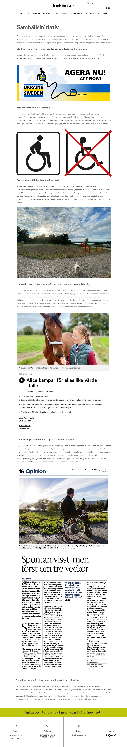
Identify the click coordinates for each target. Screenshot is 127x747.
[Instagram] (115, 735)
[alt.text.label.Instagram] (106, 8)
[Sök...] (98, 3)
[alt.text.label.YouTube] (109, 8)
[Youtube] (112, 735)
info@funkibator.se (100, 124)
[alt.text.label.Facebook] (103, 8)
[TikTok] (109, 735)
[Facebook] (106, 735)
